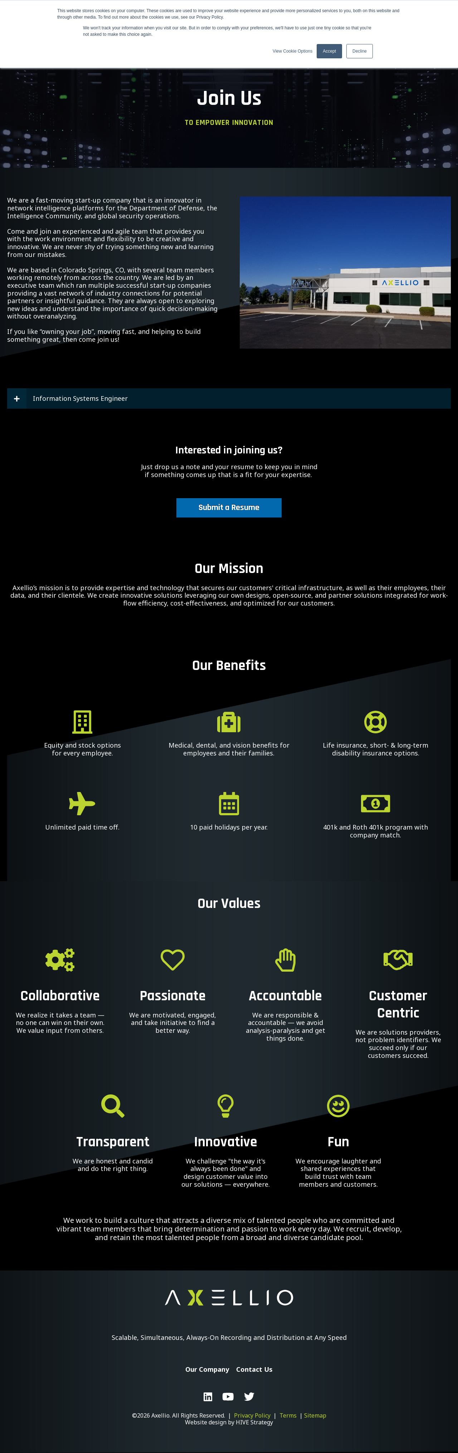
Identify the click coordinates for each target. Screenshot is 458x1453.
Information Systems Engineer (67, 398)
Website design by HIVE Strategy (229, 1422)
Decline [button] (359, 51)
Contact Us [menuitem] (254, 1369)
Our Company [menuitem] (207, 1369)
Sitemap (315, 1415)
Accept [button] (329, 51)
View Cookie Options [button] (292, 51)
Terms (288, 1415)
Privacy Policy (252, 1415)
